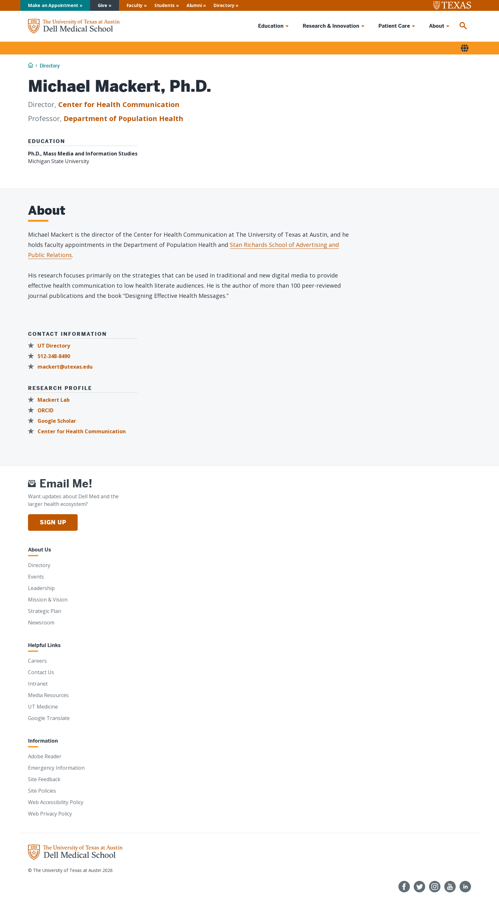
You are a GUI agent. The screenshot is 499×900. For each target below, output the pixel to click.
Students (164, 5)
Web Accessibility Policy (55, 802)
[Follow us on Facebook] (404, 886)
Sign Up (53, 522)
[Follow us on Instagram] (434, 886)
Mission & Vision (47, 599)
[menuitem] (463, 26)
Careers (37, 660)
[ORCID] (42, 410)
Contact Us (41, 672)
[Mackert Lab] (51, 400)
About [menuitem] (436, 26)
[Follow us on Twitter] (419, 886)
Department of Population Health (123, 118)
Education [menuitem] (271, 26)
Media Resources (48, 695)
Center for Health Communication (118, 104)
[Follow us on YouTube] (450, 886)
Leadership (41, 588)
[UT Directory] (51, 345)
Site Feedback (44, 779)
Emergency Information (56, 767)
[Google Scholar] (54, 421)
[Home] (74, 26)
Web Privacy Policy (50, 813)
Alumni (194, 5)
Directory (224, 5)
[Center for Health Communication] (79, 431)
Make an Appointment (53, 5)
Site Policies (42, 790)
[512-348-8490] (51, 356)
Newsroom (41, 622)
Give (102, 5)
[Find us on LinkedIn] (465, 886)
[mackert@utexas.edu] (62, 367)
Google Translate (49, 718)
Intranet (38, 683)
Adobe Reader (44, 756)
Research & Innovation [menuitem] (331, 26)
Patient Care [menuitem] (394, 26)
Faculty (135, 5)
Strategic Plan (44, 611)
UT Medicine (43, 706)
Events (36, 576)
